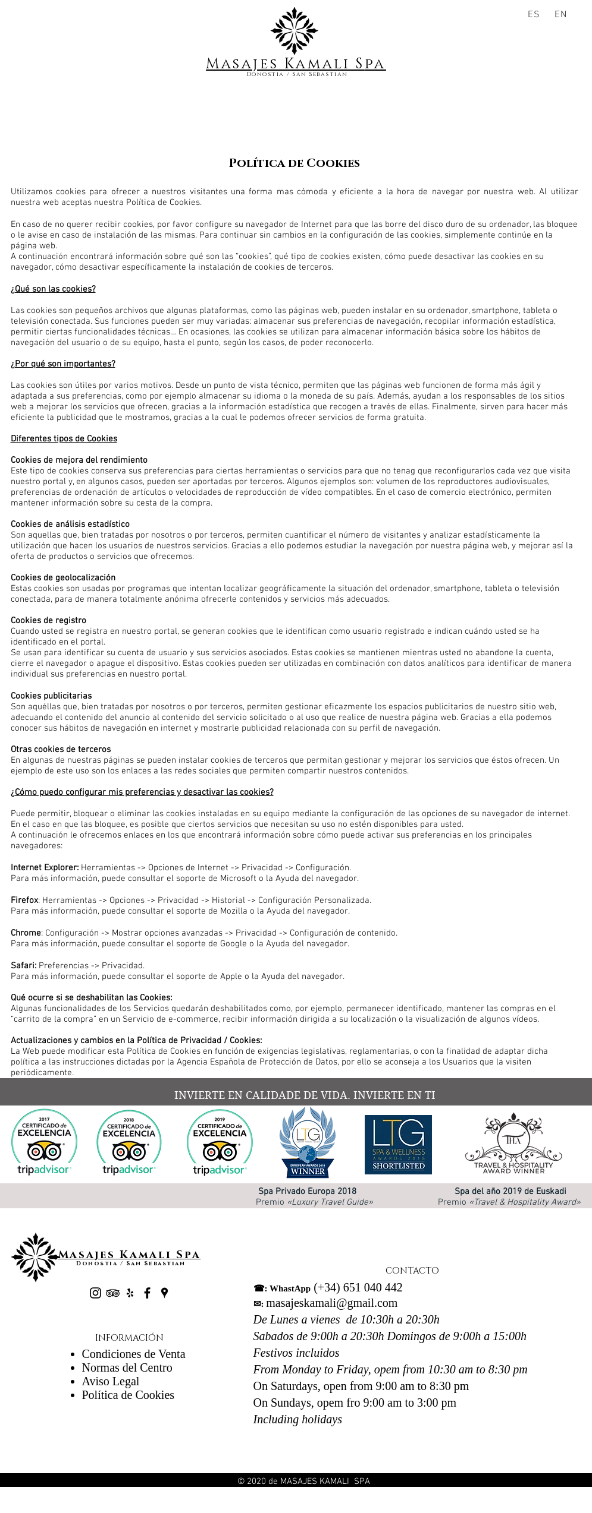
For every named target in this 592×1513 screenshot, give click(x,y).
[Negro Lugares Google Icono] (164, 1292)
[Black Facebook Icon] (147, 1292)
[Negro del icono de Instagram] (95, 1292)
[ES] (535, 15)
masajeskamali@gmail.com (325, 1302)
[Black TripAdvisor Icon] (112, 1292)
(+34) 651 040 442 (328, 1287)
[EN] (562, 15)
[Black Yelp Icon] (130, 1292)
